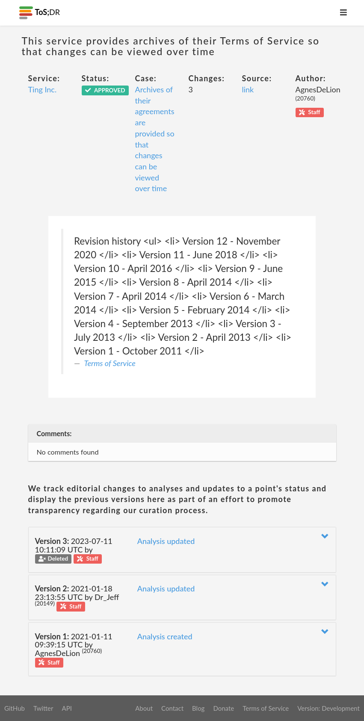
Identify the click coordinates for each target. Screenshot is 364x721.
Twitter (43, 708)
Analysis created (164, 636)
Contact (172, 708)
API (66, 708)
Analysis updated (166, 541)
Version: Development (328, 708)
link (248, 89)
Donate (223, 708)
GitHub (14, 708)
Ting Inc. (42, 89)
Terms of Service (110, 363)
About (144, 708)
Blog (198, 708)
